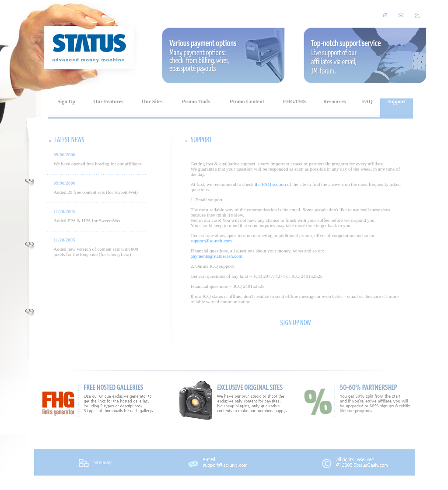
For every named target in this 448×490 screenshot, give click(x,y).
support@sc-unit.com (211, 240)
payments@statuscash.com (216, 256)
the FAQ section (270, 184)
